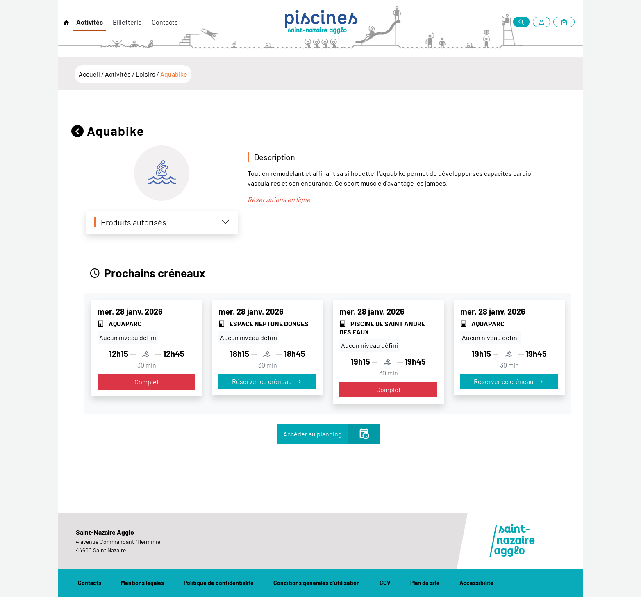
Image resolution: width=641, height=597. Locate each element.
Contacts (165, 22)
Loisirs (146, 74)
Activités (89, 22)
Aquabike (173, 74)
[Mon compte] (543, 22)
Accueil (90, 74)
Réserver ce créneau (267, 381)
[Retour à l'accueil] (66, 22)
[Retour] (79, 130)
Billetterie (127, 22)
